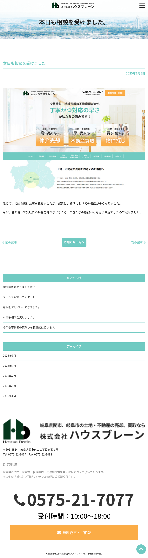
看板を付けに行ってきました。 (22, 307)
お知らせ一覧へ (74, 242)
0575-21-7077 (80, 499)
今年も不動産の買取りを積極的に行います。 (30, 327)
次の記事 (137, 242)
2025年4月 (9, 396)
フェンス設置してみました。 (20, 297)
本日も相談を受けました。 (19, 317)
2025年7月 (9, 376)
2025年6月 (9, 386)
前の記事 (11, 242)
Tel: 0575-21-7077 (14, 454)
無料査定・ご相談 (77, 532)
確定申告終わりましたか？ (19, 287)
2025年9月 (9, 366)
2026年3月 (9, 355)
